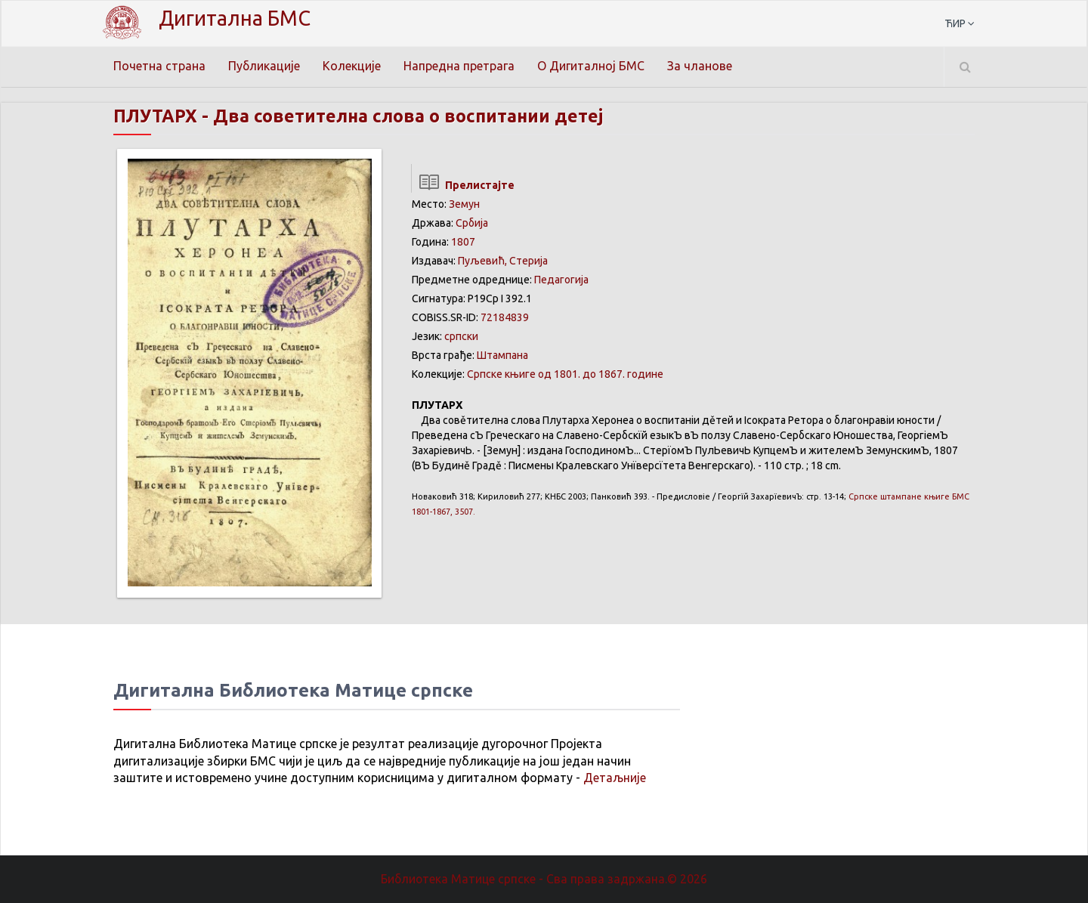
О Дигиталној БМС (591, 66)
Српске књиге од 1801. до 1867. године (565, 374)
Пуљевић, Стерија (503, 261)
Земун (464, 204)
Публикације (264, 66)
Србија (472, 223)
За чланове (700, 66)
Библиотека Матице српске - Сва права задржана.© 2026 (544, 879)
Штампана (502, 355)
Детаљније (614, 778)
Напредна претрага (459, 66)
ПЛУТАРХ (156, 116)
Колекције (352, 66)
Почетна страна (159, 66)
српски (461, 336)
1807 (463, 242)
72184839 (505, 317)
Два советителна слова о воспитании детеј (416, 116)
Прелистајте (463, 185)
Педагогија (561, 280)
